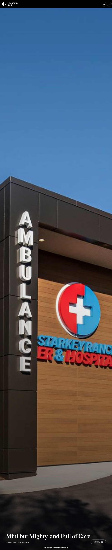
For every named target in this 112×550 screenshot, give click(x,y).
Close (68, 547)
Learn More (62, 547)
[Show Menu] (109, 4)
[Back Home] (10, 4)
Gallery (97, 542)
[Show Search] (104, 4)
